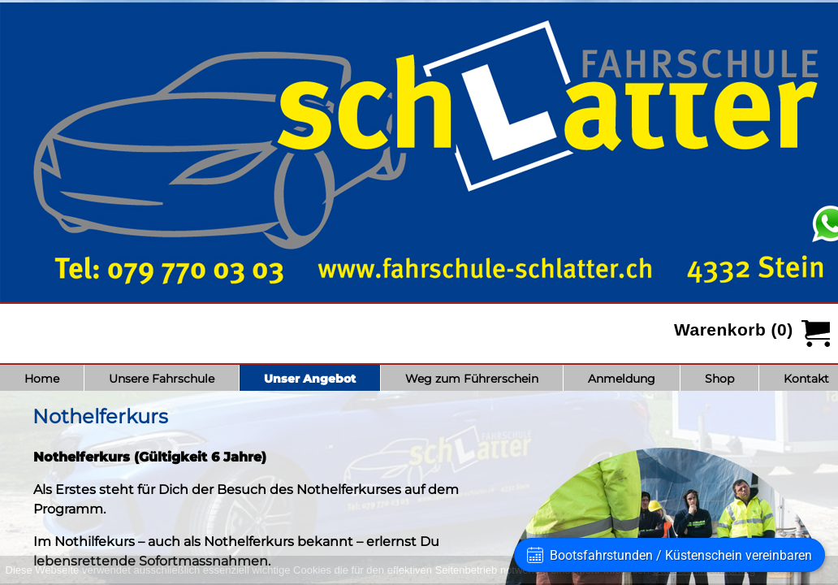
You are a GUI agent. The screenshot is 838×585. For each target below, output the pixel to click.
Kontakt (806, 378)
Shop (719, 378)
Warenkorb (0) (733, 329)
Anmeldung (621, 378)
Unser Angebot (310, 378)
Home (41, 378)
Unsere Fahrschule (161, 378)
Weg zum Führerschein (471, 378)
